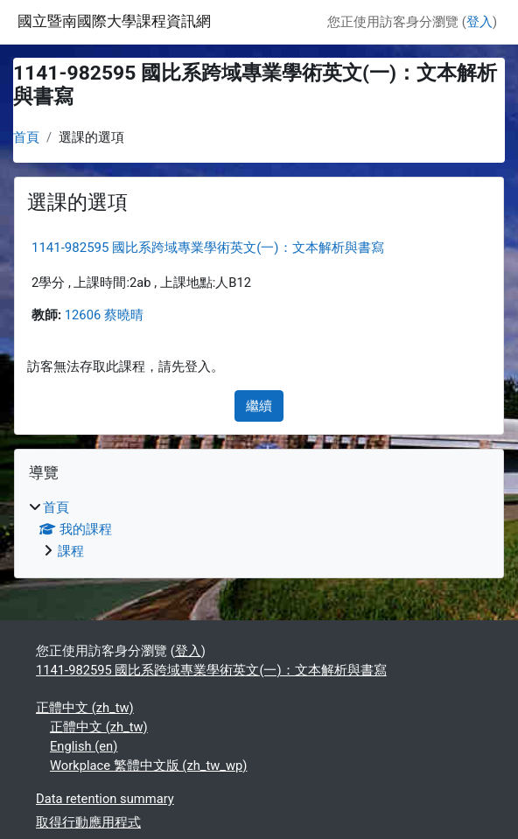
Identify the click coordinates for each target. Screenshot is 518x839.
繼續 (259, 406)
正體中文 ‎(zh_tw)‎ (85, 708)
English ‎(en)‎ (83, 746)
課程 (71, 551)
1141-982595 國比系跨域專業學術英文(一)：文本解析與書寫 (208, 247)
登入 (479, 22)
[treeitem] (259, 529)
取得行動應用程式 (88, 822)
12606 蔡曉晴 (104, 315)
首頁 (26, 137)
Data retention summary (105, 799)
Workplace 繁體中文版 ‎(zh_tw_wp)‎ (148, 765)
